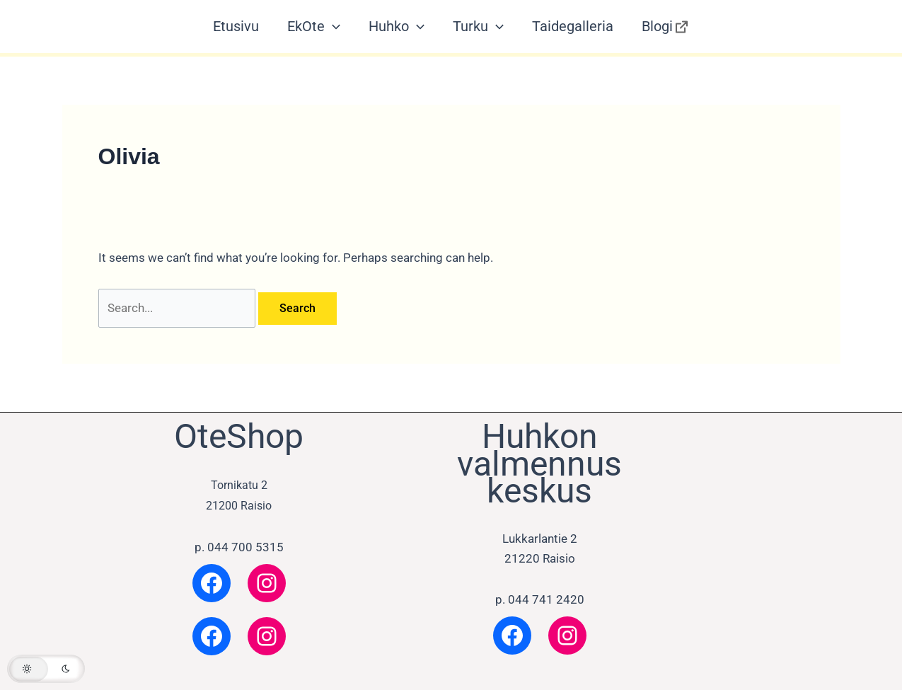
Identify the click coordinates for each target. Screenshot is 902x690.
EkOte (313, 26)
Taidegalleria (572, 26)
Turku (478, 26)
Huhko (396, 26)
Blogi (666, 26)
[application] (332, 26)
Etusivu (236, 26)
